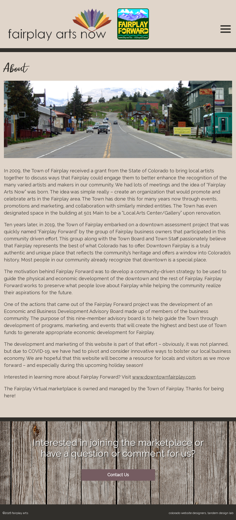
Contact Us (118, 474)
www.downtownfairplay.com (163, 377)
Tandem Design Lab (220, 513)
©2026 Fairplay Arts (15, 513)
